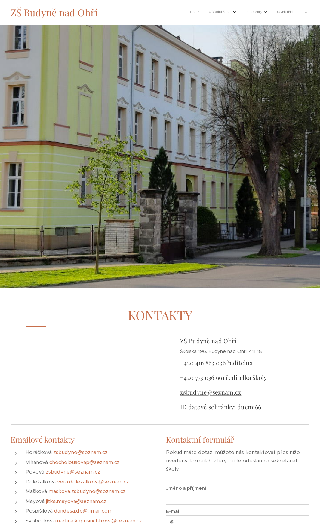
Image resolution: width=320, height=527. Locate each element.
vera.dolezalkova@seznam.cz (93, 481)
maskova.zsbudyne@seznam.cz (87, 491)
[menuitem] (215, 12)
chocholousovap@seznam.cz (84, 462)
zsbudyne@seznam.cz (210, 392)
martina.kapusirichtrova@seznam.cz (98, 520)
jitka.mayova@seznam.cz (76, 501)
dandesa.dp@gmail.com (83, 510)
